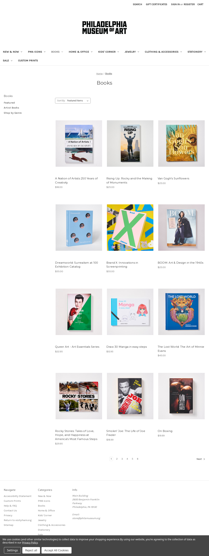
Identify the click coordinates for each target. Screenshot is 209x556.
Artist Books (11, 107)
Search (137, 4)
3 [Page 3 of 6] (122, 458)
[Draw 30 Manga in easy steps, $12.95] (130, 312)
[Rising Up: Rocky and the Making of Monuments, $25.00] (130, 143)
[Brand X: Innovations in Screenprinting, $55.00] (130, 227)
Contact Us (10, 510)
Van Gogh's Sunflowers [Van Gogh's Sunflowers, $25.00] (173, 178)
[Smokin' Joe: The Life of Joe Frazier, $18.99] (130, 396)
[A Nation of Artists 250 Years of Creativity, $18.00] (79, 143)
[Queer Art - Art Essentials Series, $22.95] (79, 312)
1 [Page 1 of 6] (111, 458)
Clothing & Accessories (163, 51)
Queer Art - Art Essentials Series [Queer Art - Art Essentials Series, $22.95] (77, 346)
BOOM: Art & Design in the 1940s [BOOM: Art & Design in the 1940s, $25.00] (180, 262)
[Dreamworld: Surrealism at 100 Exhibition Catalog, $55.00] (79, 227)
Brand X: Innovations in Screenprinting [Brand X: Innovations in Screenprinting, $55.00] (122, 264)
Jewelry (132, 51)
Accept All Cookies (56, 550)
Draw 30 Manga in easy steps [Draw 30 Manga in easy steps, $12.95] (126, 346)
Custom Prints (28, 60)
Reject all (31, 550)
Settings (12, 550)
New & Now (12, 51)
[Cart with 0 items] (200, 4)
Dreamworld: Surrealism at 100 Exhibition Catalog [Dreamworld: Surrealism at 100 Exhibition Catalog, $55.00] (76, 264)
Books (57, 51)
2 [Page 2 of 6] (117, 458)
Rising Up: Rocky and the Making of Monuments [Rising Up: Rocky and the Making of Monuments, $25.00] (129, 180)
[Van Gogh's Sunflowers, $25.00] (181, 143)
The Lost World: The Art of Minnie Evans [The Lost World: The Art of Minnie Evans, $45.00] (181, 349)
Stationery (197, 51)
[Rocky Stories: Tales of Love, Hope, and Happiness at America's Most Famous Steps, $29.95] (79, 396)
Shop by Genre (13, 112)
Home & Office (80, 51)
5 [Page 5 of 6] (132, 458)
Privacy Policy (30, 542)
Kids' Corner (108, 51)
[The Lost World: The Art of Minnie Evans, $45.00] (181, 312)
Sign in (175, 4)
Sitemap (8, 525)
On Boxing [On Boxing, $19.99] (165, 431)
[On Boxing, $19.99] (181, 396)
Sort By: (61, 100)
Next (200, 459)
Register (189, 4)
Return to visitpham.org (17, 520)
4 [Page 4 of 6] (127, 458)
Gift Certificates (156, 4)
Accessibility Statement (17, 496)
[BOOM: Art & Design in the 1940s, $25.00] (181, 227)
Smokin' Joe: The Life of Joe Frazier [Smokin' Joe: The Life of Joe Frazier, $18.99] (125, 433)
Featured (9, 102)
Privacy (8, 515)
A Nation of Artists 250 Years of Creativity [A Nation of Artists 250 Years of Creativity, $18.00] (76, 180)
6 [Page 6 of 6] (137, 458)
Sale (7, 60)
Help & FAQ (10, 505)
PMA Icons (36, 51)
